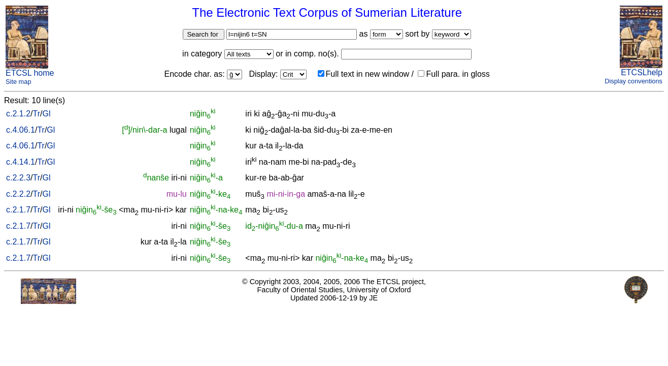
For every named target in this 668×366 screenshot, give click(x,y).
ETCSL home (30, 73)
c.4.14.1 (20, 162)
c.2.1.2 (18, 113)
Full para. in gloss (453, 74)
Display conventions (633, 81)
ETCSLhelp (641, 72)
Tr (36, 113)
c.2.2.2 (18, 194)
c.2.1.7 (18, 209)
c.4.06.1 (20, 130)
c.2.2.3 (18, 177)
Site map (18, 81)
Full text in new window (364, 74)
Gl (46, 113)
